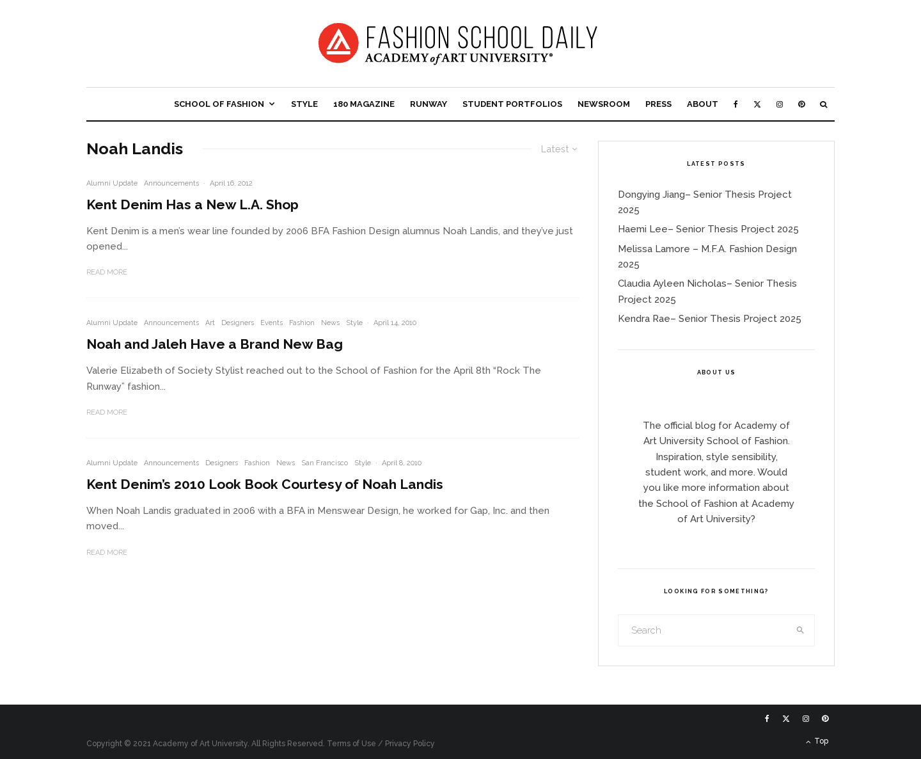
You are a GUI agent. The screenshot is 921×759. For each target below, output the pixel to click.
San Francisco (324, 463)
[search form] (702, 630)
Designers (237, 323)
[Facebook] (736, 104)
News (330, 323)
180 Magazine (364, 104)
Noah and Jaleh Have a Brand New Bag (214, 344)
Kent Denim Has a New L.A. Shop (192, 204)
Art (210, 323)
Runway (428, 104)
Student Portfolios (512, 104)
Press (658, 104)
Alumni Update (112, 183)
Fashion (302, 323)
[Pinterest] (801, 104)
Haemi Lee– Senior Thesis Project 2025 (708, 229)
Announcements (171, 183)
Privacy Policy (410, 743)
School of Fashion (219, 104)
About (702, 104)
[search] (800, 630)
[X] (757, 104)
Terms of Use (351, 743)
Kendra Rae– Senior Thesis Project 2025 (709, 318)
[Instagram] (780, 104)
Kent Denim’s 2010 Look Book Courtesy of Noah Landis (264, 484)
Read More (106, 272)
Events (271, 323)
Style (304, 104)
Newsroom (604, 104)
